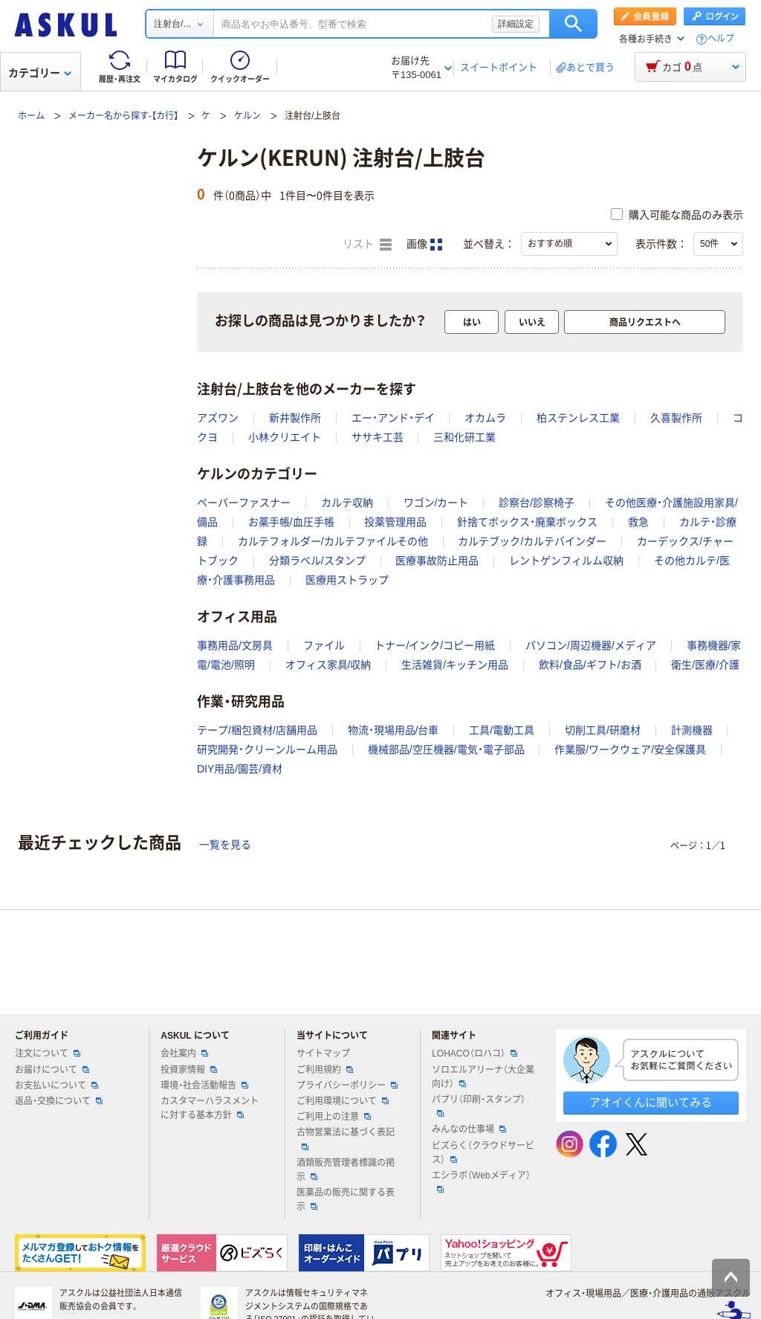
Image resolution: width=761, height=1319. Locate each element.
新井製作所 (295, 418)
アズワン (218, 418)
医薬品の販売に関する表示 (346, 1199)
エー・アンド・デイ (393, 418)
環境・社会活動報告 (204, 1085)
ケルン (247, 116)
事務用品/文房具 (235, 645)
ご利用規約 (325, 1070)
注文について (47, 1053)
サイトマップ (323, 1053)
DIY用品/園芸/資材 (239, 769)
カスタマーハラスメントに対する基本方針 (210, 1108)
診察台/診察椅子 (536, 503)
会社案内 (184, 1053)
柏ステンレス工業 (578, 418)
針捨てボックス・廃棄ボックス (527, 522)
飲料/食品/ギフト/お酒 (590, 665)
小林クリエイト (284, 437)
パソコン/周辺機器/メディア (590, 645)
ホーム (31, 116)
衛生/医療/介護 (705, 665)
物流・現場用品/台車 (393, 730)
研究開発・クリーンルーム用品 (267, 749)
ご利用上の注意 (334, 1117)
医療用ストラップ (347, 580)
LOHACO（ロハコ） (474, 1053)
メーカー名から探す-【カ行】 (123, 116)
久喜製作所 (676, 418)
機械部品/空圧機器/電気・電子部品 (446, 749)
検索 (573, 24)
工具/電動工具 (501, 730)
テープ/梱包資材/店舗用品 (257, 730)
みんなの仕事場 (469, 1129)
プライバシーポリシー (347, 1085)
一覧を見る (225, 845)
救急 (638, 522)
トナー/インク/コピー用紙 (435, 645)
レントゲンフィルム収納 (566, 561)
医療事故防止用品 (437, 561)
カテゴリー (39, 73)
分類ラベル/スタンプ (317, 561)
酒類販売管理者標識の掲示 (346, 1170)
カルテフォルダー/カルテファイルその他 (333, 541)
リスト (367, 245)
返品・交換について (59, 1101)
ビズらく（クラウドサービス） (483, 1153)
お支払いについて (56, 1085)
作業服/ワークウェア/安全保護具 (630, 749)
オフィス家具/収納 (328, 665)
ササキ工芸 (378, 437)
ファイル (324, 645)
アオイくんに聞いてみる (650, 1102)
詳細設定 (516, 23)
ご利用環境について (343, 1101)
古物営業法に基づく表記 (346, 1138)
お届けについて (52, 1070)
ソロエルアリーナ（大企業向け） (483, 1077)
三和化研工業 (464, 437)
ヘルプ (720, 39)
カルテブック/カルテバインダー (532, 541)
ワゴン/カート (436, 503)
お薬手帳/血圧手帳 (291, 522)
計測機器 (692, 730)
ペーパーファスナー (244, 503)
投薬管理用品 (395, 522)
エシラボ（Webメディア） (481, 1181)
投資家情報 (189, 1070)
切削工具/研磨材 (603, 730)
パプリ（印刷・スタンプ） (478, 1105)
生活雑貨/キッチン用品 (454, 665)
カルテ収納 (347, 503)
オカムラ (485, 418)
